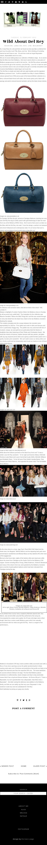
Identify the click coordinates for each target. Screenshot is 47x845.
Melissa (23, 813)
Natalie (23, 816)
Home (23, 766)
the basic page (27, 839)
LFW (30, 46)
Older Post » (40, 766)
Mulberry (38, 46)
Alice (23, 809)
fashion (8, 46)
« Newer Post (7, 766)
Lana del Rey (20, 46)
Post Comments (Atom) (29, 774)
